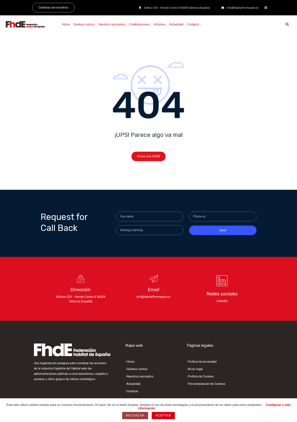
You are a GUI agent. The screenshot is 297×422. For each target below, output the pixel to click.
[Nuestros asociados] (112, 24)
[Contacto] (193, 24)
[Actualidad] (176, 24)
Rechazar (135, 415)
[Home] (66, 24)
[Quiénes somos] (84, 24)
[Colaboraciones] (139, 24)
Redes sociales (222, 293)
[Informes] (160, 24)
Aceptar (163, 415)
